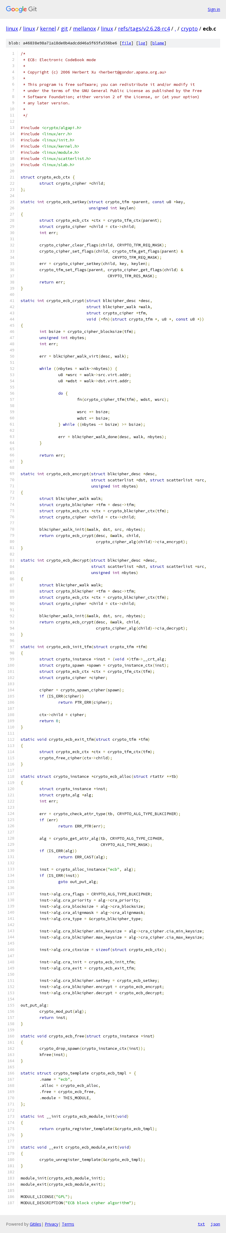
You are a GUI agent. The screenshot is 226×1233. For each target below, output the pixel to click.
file (126, 43)
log (141, 43)
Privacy (51, 1224)
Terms (68, 1224)
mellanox (84, 28)
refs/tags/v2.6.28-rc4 (144, 28)
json (215, 1224)
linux (12, 28)
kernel (48, 28)
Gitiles (35, 1224)
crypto (189, 28)
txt (201, 1224)
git (64, 28)
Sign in (214, 9)
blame (158, 43)
